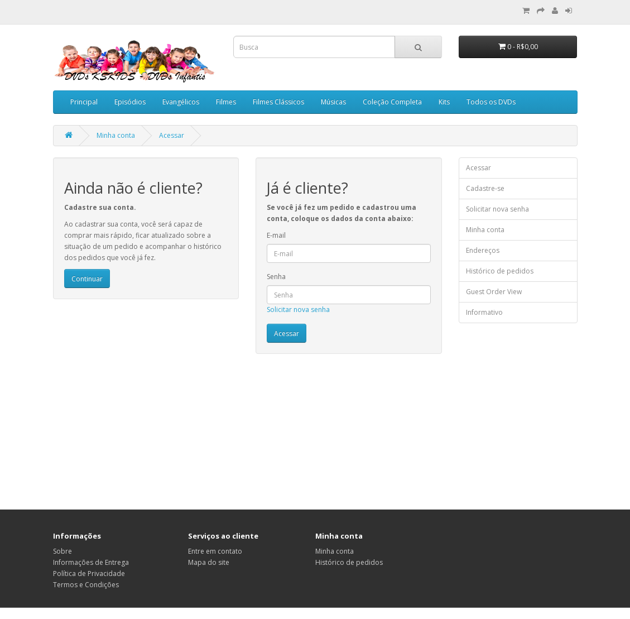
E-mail (276, 235)
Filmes (226, 102)
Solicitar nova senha (298, 309)
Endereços (482, 250)
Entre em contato (215, 551)
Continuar (87, 279)
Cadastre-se (485, 188)
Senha (276, 276)
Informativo (484, 312)
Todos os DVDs (491, 102)
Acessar (171, 135)
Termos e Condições (86, 584)
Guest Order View (494, 291)
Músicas (333, 102)
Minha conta (116, 135)
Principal (84, 102)
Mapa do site (208, 562)
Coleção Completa (392, 102)
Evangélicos (180, 102)
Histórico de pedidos (499, 271)
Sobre (62, 551)
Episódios (130, 102)
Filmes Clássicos (278, 102)
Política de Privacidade (89, 573)
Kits (444, 102)
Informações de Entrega (91, 562)
